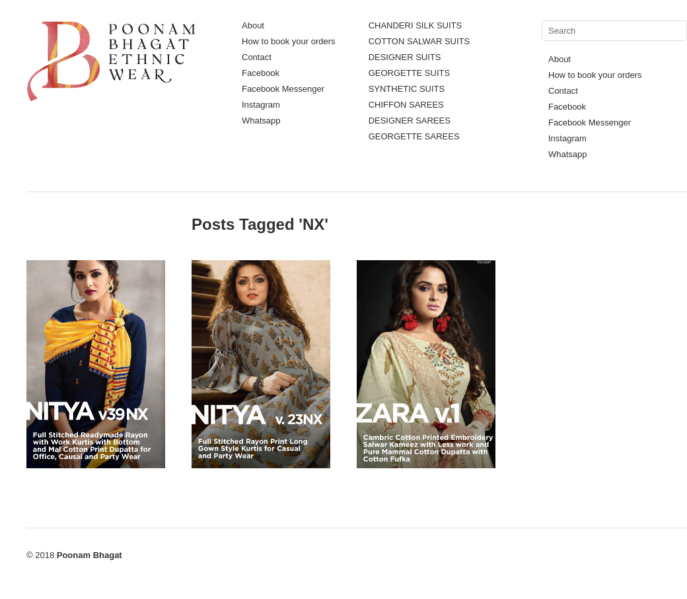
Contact (256, 57)
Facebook (260, 73)
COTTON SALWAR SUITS (419, 41)
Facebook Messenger (283, 89)
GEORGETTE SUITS (410, 73)
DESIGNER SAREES (410, 120)
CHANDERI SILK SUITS (415, 25)
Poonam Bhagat (89, 555)
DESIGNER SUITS (405, 57)
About (253, 25)
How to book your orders (289, 41)
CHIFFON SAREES (406, 105)
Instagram (261, 105)
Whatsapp (261, 120)
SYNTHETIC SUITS (407, 89)
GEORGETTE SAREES (414, 136)
